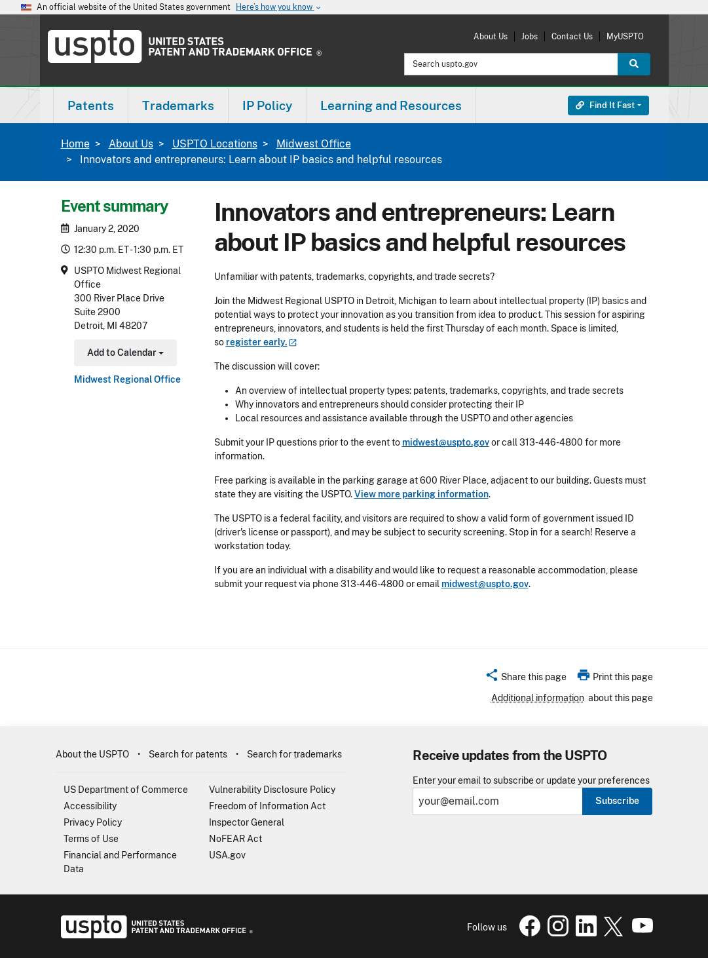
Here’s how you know (279, 7)
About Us (491, 36)
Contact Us (572, 36)
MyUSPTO (625, 36)
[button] (526, 679)
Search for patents (188, 754)
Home (75, 144)
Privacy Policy (93, 822)
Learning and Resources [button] (391, 105)
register (261, 342)
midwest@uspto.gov (445, 442)
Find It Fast (605, 105)
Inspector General (246, 822)
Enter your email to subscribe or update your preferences (531, 781)
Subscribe (617, 800)
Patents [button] (90, 105)
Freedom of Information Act (267, 806)
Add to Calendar (124, 354)
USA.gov (227, 855)
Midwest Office (313, 144)
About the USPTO (92, 754)
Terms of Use (91, 838)
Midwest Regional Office (127, 379)
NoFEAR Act (235, 838)
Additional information (537, 698)
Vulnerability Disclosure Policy (272, 789)
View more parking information (421, 494)
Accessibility (90, 806)
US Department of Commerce (126, 789)
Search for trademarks (294, 754)
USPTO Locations (214, 144)
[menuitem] (90, 105)
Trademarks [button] (178, 105)
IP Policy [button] (267, 105)
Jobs (529, 36)
